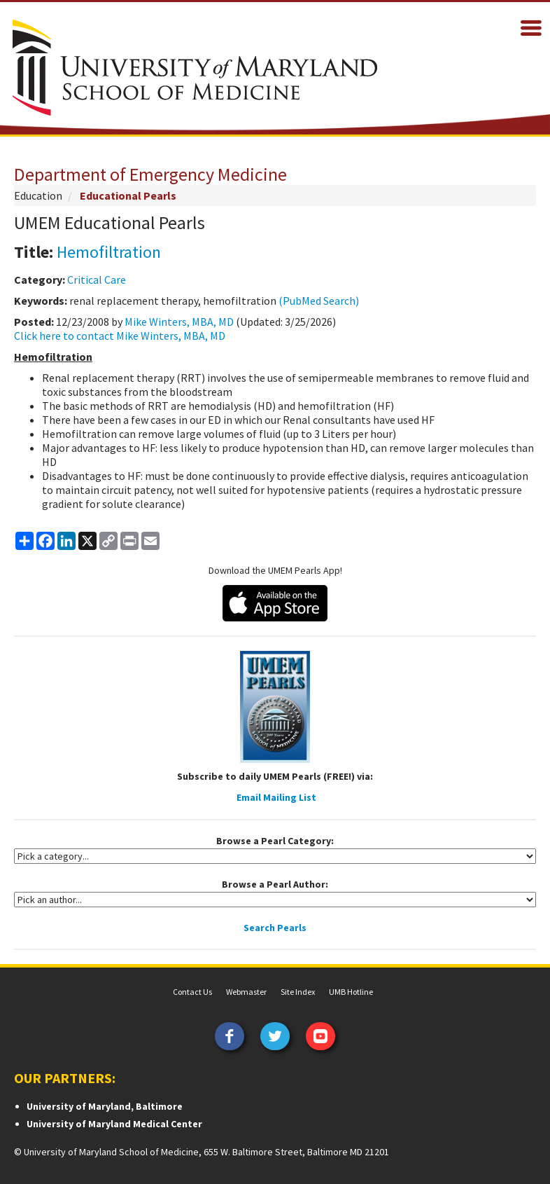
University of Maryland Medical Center (114, 1123)
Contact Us (192, 991)
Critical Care (96, 280)
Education (38, 195)
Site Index (298, 991)
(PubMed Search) (318, 301)
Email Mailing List (276, 797)
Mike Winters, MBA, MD (179, 322)
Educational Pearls (128, 195)
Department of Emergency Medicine (150, 174)
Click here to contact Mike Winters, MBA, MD (119, 336)
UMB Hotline (351, 991)
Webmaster (246, 991)
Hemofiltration (109, 252)
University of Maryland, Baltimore (105, 1106)
